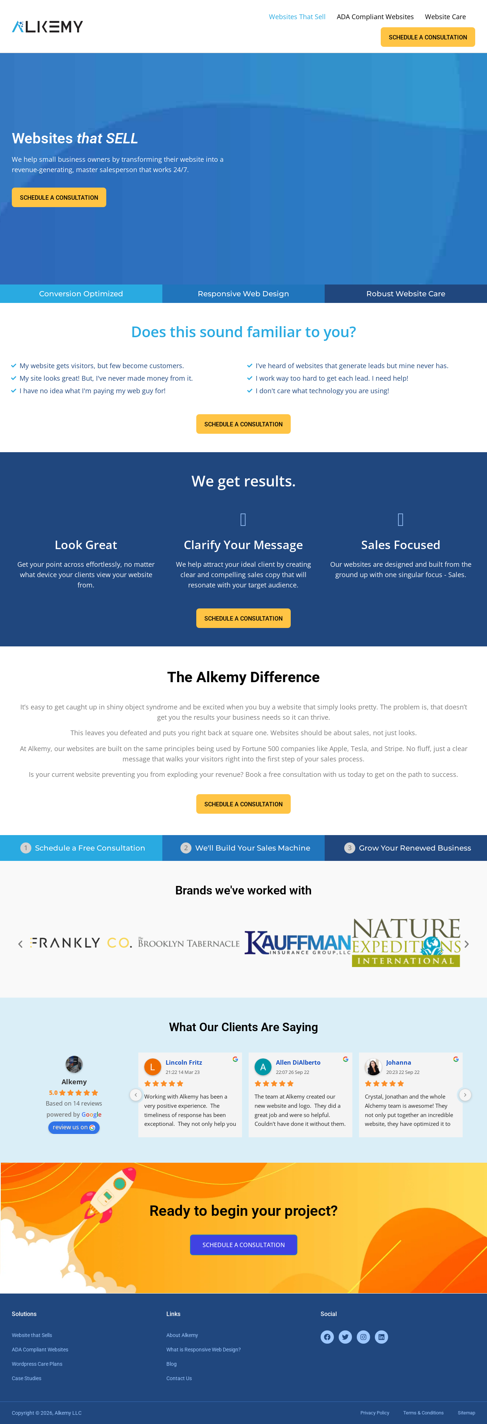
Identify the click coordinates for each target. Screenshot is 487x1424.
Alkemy (74, 1081)
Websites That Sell (297, 16)
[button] (20, 944)
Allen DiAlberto (298, 1062)
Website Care (445, 16)
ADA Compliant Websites (375, 16)
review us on (74, 1127)
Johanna (398, 1062)
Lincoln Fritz (184, 1062)
